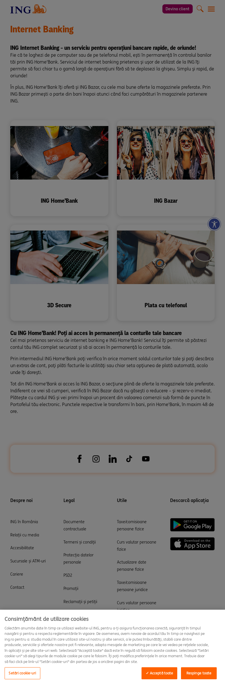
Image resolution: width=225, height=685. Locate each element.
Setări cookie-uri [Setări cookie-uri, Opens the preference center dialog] (22, 673)
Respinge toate (199, 673)
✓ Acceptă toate (159, 673)
